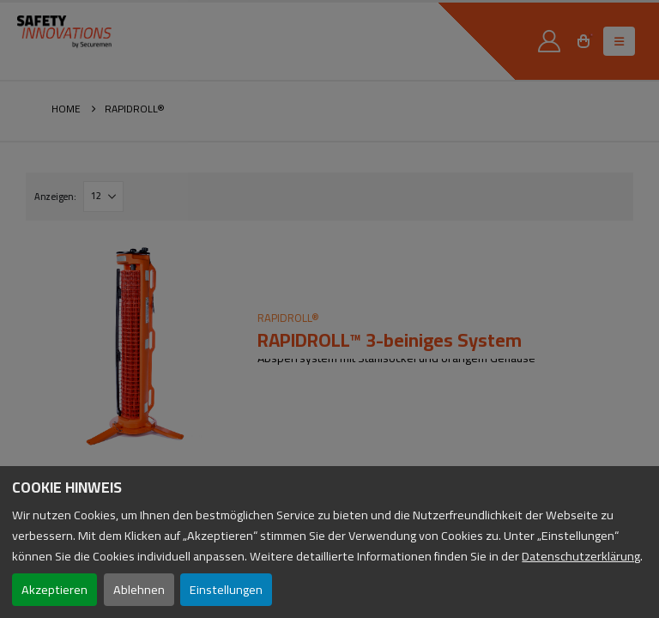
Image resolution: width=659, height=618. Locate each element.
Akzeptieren (54, 589)
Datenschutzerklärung (581, 555)
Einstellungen (226, 589)
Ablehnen (139, 589)
